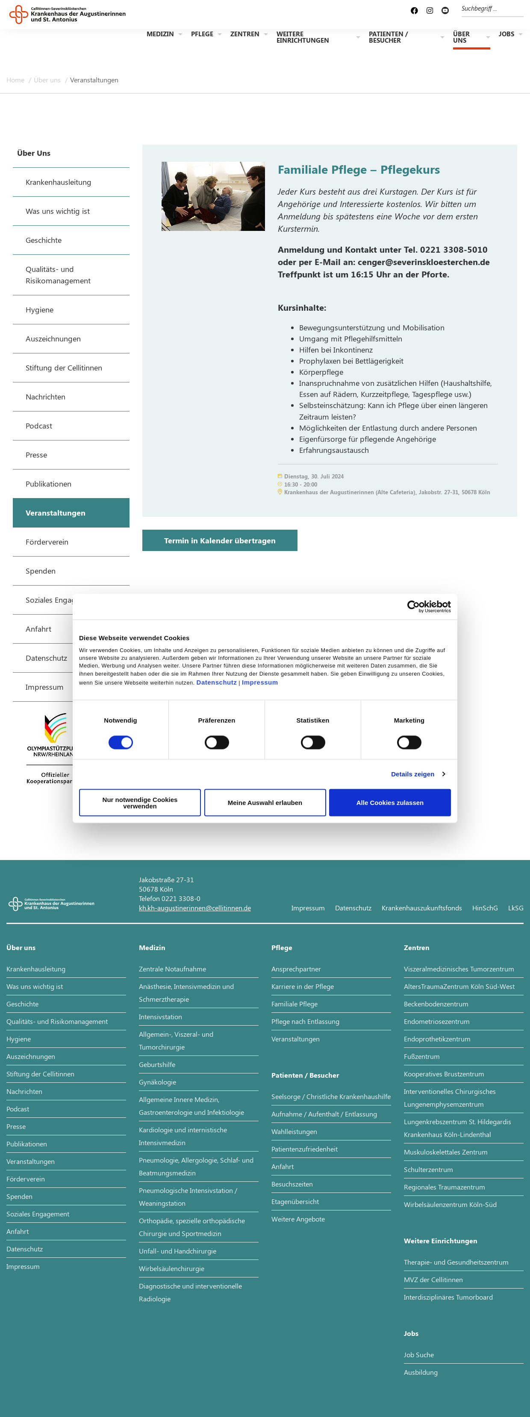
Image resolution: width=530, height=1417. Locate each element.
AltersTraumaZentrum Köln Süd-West (459, 986)
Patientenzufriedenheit (304, 1148)
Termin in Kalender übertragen (220, 540)
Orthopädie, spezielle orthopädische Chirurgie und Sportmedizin (192, 1227)
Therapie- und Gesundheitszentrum (456, 1261)
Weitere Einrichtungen (303, 37)
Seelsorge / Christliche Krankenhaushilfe (331, 1096)
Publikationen (26, 1143)
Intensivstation (160, 1016)
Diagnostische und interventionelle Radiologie (190, 1292)
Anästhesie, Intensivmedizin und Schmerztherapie (186, 992)
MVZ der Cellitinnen (433, 1279)
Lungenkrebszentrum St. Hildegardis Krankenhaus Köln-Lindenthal (457, 1128)
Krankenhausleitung (35, 968)
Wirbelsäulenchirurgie (171, 1268)
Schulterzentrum (428, 1169)
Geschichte (22, 1003)
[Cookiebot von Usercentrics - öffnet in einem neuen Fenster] (413, 607)
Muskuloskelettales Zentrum (446, 1151)
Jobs (506, 34)
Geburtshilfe (157, 1064)
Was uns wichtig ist (34, 986)
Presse (16, 1126)
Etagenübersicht (295, 1201)
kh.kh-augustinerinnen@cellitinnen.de (195, 907)
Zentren (244, 34)
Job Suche (419, 1354)
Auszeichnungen (30, 1056)
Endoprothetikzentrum (437, 1038)
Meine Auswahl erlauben (265, 802)
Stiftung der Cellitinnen (40, 1073)
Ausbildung (421, 1371)
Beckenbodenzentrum (436, 1003)
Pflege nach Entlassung (305, 1021)
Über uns (461, 37)
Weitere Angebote (298, 1218)
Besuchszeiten (292, 1183)
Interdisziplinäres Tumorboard (448, 1296)
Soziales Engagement (37, 1213)
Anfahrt (17, 1231)
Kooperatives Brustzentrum (444, 1073)
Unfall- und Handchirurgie (177, 1250)
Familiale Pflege (294, 1003)
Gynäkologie (157, 1081)
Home (16, 79)
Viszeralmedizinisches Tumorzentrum (459, 968)
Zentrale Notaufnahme (172, 968)
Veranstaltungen (94, 79)
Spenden (19, 1196)
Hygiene (18, 1038)
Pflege (202, 34)
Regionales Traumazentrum (444, 1186)
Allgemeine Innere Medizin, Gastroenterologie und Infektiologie (191, 1106)
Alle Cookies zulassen (390, 802)
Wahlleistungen (294, 1131)
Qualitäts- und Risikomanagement (57, 1021)
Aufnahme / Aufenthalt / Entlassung (324, 1113)
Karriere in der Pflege (302, 986)
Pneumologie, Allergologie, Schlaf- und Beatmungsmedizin (196, 1166)
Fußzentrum (422, 1056)
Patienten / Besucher (388, 37)
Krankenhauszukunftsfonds (422, 907)
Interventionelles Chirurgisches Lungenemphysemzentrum (450, 1097)
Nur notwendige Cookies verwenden (140, 802)
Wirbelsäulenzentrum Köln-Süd (450, 1204)
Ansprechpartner (296, 968)
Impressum (260, 681)
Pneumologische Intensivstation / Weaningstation (188, 1196)
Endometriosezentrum (437, 1021)
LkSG (516, 907)
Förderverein (25, 1178)
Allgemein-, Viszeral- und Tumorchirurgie (176, 1040)
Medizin (160, 34)
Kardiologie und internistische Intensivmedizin (183, 1136)
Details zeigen (412, 774)
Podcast (17, 1108)
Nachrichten (24, 1091)
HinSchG (485, 907)
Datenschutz (217, 681)
